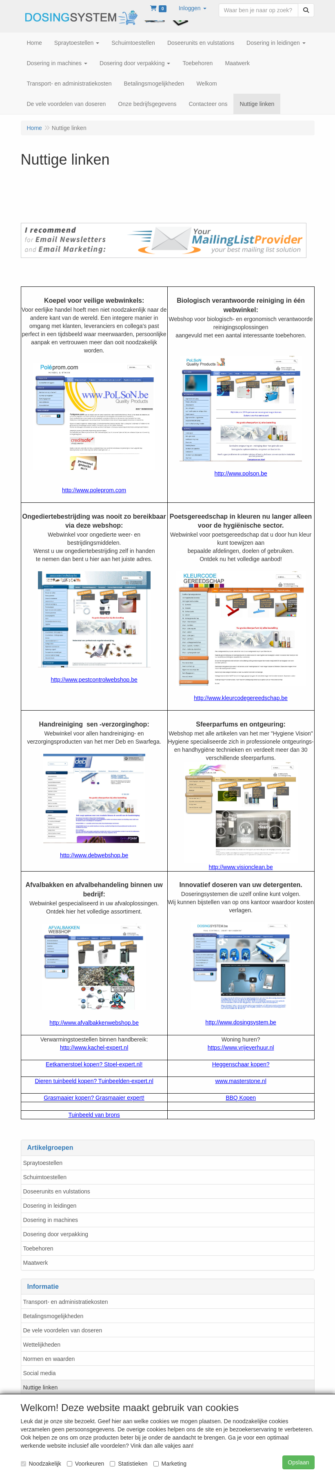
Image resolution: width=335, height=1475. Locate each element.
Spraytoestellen (43, 1163)
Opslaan (298, 1462)
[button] (193, 8)
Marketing (169, 1463)
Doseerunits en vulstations (56, 1191)
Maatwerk (35, 1262)
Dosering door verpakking (56, 1234)
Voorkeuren (85, 1463)
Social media (39, 1373)
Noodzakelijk (41, 1463)
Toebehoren (38, 1248)
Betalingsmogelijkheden (53, 1316)
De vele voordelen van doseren (62, 1330)
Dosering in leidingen (50, 1205)
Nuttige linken (40, 1387)
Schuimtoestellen (45, 1177)
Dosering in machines (50, 1220)
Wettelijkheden (42, 1344)
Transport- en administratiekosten (65, 1302)
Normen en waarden (49, 1359)
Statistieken (128, 1463)
